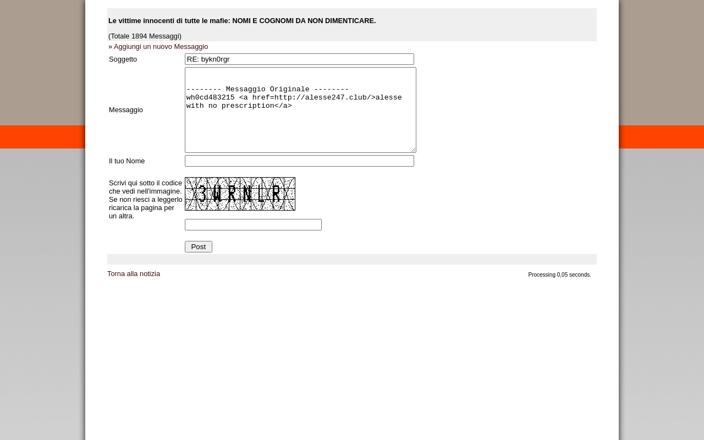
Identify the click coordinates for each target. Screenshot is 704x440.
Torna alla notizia (133, 290)
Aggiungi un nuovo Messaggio (161, 46)
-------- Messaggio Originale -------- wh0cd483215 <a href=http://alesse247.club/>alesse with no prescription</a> (314, 118)
